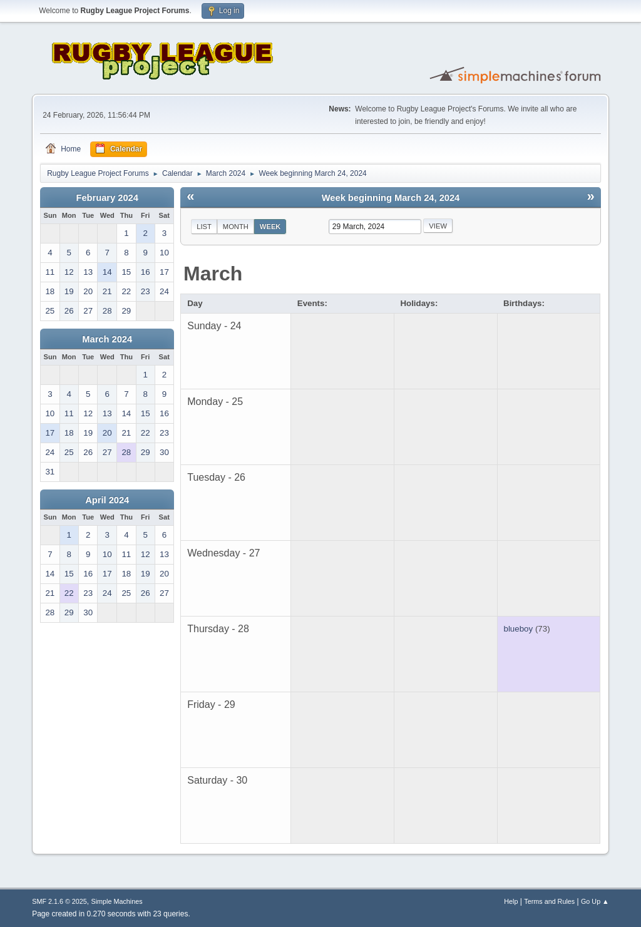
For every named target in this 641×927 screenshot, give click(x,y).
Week (270, 226)
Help (511, 901)
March (212, 273)
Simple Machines (117, 901)
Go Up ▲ (595, 901)
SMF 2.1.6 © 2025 (59, 901)
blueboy (518, 628)
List (204, 226)
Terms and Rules (549, 901)
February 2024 (107, 198)
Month (236, 226)
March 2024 (107, 339)
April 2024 (107, 500)
